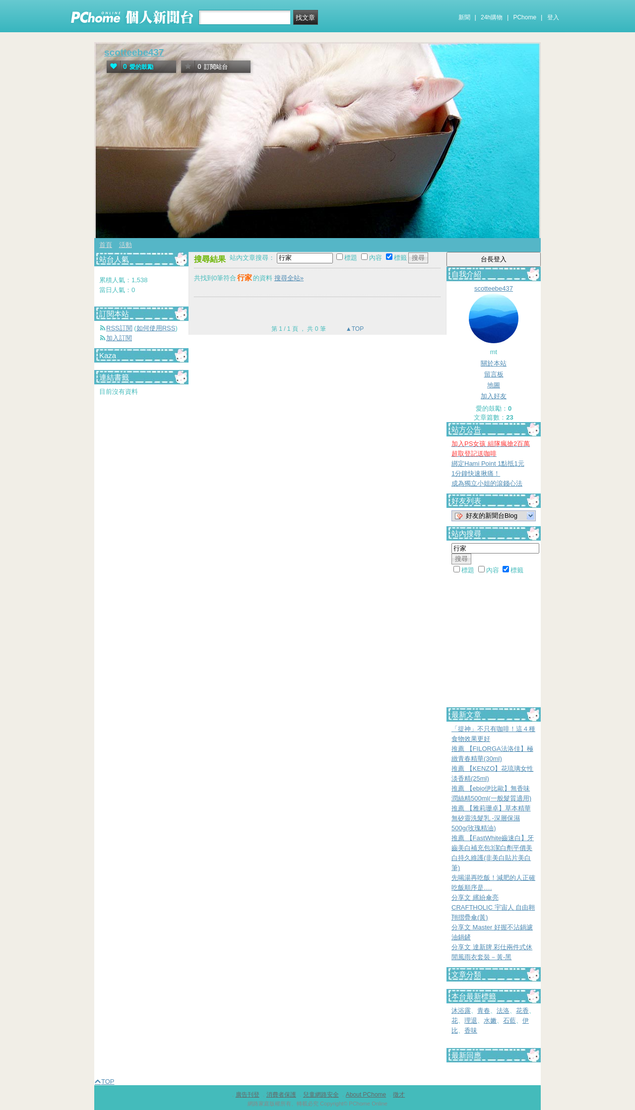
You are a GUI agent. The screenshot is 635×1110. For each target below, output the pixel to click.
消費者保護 (281, 1094)
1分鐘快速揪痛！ (475, 473)
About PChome (366, 1094)
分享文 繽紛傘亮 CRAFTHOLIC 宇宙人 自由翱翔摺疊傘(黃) (493, 907)
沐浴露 (461, 1010)
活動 (125, 244)
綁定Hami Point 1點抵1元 (487, 463)
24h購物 (492, 17)
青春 (483, 1010)
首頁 (105, 244)
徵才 (399, 1094)
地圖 (493, 385)
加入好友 (494, 396)
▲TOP (354, 328)
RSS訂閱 (119, 328)
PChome (524, 17)
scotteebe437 (134, 52)
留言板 (494, 374)
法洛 (503, 1010)
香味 (470, 1030)
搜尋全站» (289, 278)
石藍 (509, 1020)
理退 (470, 1020)
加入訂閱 (119, 338)
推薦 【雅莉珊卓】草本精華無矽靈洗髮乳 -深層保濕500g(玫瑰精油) (491, 818)
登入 (553, 17)
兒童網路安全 (321, 1094)
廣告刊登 (247, 1094)
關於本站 (494, 363)
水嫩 (490, 1020)
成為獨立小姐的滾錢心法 (486, 483)
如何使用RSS (156, 328)
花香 (522, 1010)
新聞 (464, 17)
